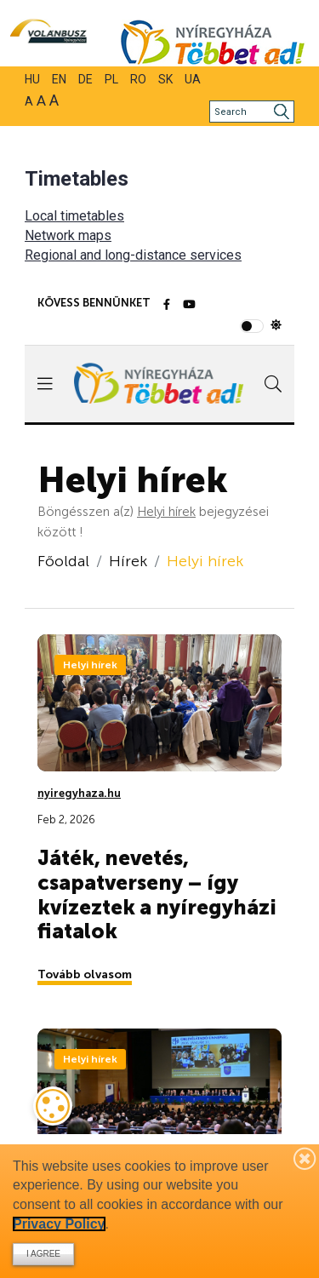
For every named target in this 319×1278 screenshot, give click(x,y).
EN (59, 79)
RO (138, 79)
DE (85, 79)
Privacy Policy (59, 1224)
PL (111, 79)
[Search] (251, 111)
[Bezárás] (305, 1158)
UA (193, 79)
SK (165, 79)
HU (32, 79)
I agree (43, 1253)
